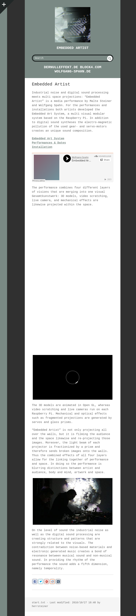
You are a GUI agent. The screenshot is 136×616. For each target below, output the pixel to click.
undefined (109, 58)
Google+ (46, 581)
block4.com (90, 67)
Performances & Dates (49, 142)
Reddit (52, 581)
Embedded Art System (48, 138)
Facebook (35, 581)
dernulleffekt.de (61, 67)
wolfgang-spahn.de (73, 71)
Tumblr (58, 581)
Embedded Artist (73, 48)
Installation (42, 147)
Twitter (40, 581)
